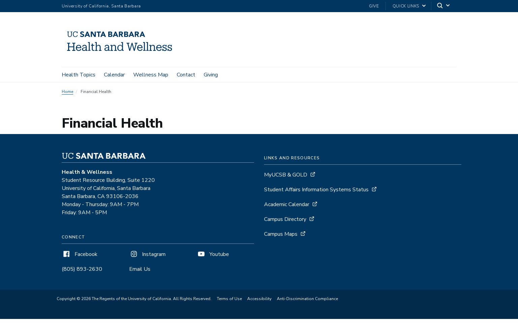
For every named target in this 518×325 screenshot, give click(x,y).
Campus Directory (285, 219)
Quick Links (406, 6)
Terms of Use (229, 298)
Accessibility (259, 298)
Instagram (147, 254)
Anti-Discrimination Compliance (307, 298)
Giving (211, 74)
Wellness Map (150, 74)
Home (67, 91)
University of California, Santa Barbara (101, 6)
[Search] (443, 6)
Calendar (114, 74)
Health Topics (78, 74)
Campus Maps (280, 234)
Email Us (139, 269)
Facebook (79, 254)
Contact (186, 74)
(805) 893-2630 (82, 269)
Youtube (213, 254)
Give (374, 6)
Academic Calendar (286, 204)
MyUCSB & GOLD (285, 174)
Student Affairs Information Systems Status (316, 189)
